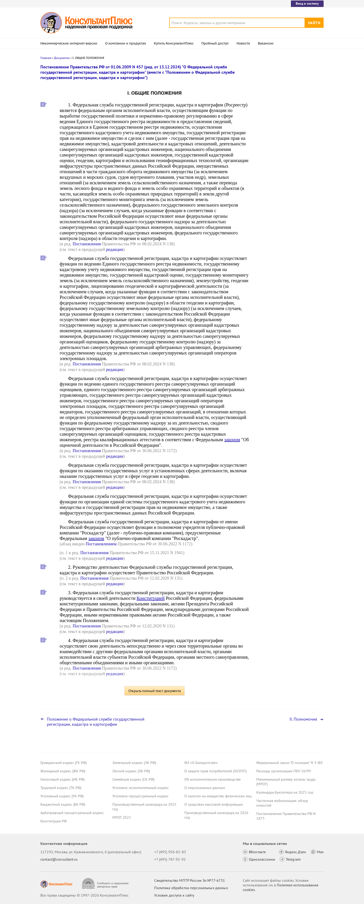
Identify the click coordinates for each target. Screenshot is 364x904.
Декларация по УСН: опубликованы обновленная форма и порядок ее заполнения (286, 141)
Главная (45, 58)
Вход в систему (307, 3)
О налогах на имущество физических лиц (218, 796)
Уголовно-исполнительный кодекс (140, 787)
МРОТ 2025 (121, 817)
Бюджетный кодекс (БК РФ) (62, 804)
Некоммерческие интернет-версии (68, 43)
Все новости (268, 181)
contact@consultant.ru (59, 859)
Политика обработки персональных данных (191, 887)
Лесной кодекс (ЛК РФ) (131, 771)
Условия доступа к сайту (174, 895)
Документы (62, 58)
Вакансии (265, 43)
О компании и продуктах (125, 43)
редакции (114, 249)
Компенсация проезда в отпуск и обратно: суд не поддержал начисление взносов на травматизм (286, 116)
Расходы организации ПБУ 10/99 (283, 771)
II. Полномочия (303, 719)
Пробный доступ (215, 43)
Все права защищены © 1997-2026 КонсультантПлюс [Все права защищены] (84, 895)
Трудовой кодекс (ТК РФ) (60, 787)
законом (232, 439)
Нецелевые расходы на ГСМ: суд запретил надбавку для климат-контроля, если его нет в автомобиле (288, 166)
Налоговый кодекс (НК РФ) (62, 779)
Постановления (87, 243)
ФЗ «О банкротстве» (201, 762)
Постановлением (101, 543)
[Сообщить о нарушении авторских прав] (106, 883)
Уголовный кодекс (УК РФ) (62, 796)
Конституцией (150, 598)
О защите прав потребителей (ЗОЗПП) (215, 771)
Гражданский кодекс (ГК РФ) (63, 762)
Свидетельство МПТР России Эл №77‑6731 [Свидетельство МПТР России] (189, 880)
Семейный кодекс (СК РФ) (133, 779)
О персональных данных (204, 787)
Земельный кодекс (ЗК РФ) (134, 762)
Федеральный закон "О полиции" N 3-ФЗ (289, 762)
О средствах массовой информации (213, 804)
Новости (243, 43)
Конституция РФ (53, 821)
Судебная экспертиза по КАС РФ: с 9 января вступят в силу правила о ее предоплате (287, 91)
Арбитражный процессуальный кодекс (72, 812)
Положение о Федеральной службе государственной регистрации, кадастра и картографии (95, 722)
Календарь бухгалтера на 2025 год (284, 792)
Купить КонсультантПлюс (174, 43)
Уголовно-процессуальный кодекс (140, 796)
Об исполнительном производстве (212, 779)
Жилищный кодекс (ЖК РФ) (62, 771)
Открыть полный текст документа (154, 690)
